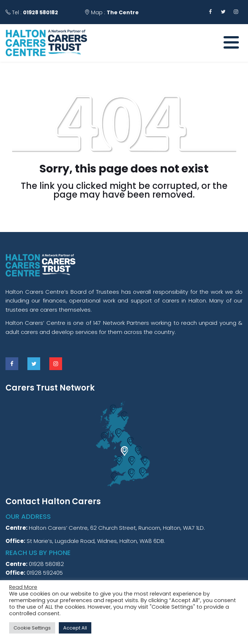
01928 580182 (40, 12)
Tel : (31, 12)
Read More (23, 587)
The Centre (123, 12)
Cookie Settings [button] (32, 627)
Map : (111, 12)
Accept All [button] (75, 627)
